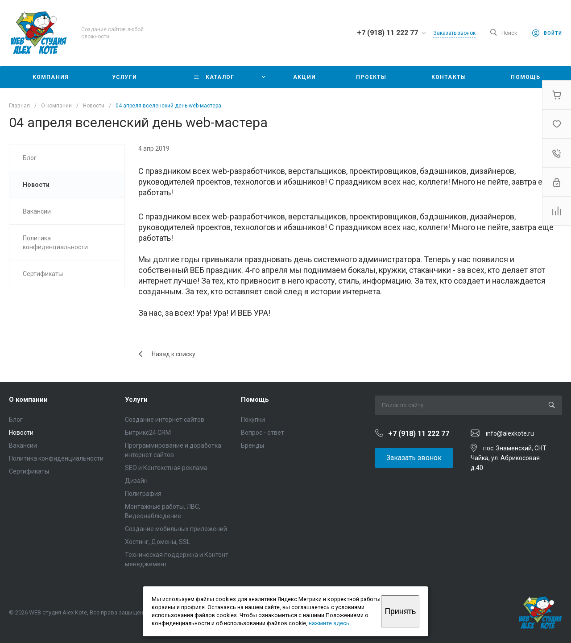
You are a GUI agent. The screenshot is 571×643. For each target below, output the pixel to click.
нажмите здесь (329, 623)
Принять (400, 611)
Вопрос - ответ (262, 432)
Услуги (136, 400)
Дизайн (136, 480)
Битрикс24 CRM (148, 432)
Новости (21, 432)
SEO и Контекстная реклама (166, 467)
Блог (16, 419)
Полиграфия (143, 493)
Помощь (255, 400)
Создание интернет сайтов (164, 419)
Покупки (253, 419)
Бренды (252, 445)
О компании (28, 400)
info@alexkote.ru (510, 433)
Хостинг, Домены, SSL (157, 541)
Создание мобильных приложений (176, 528)
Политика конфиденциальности (56, 458)
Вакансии (23, 445)
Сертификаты (29, 471)
